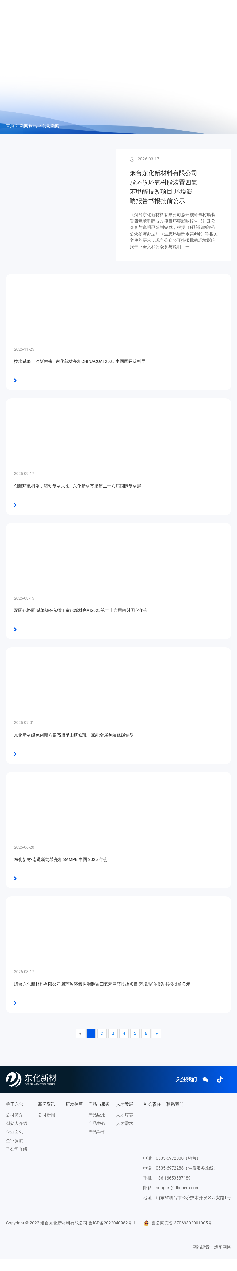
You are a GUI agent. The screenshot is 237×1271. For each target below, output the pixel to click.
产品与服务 (136, 12)
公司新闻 (50, 125)
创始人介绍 (16, 1135)
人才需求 (124, 1135)
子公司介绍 (16, 1160)
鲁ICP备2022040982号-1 (112, 1234)
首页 (10, 125)
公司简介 (14, 1126)
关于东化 (66, 12)
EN (110, 26)
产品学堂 (96, 1143)
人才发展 (160, 12)
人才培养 (124, 1126)
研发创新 (111, 12)
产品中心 (96, 1135)
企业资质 (14, 1152)
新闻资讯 (89, 12)
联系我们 (89, 26)
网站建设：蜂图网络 (212, 1258)
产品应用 (96, 1126)
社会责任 (66, 26)
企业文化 (14, 1143)
